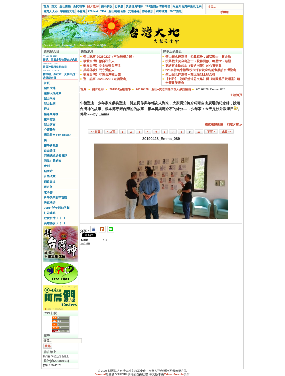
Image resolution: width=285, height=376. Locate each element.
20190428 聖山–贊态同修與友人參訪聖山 (163, 89)
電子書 (48, 192)
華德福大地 (67, 11)
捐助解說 (106, 6)
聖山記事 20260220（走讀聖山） (106, 79)
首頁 (46, 6)
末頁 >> (226, 131)
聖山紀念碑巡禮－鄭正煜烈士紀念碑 (190, 74)
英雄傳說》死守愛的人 (98, 70)
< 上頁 (111, 131)
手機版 (224, 12)
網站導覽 (161, 11)
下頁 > (211, 131)
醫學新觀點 (51, 145)
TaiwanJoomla (174, 374)
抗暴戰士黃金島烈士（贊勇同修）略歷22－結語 (198, 61)
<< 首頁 (95, 131)
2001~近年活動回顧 (56, 208)
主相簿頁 (236, 95)
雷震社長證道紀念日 (55, 66)
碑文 (47, 108)
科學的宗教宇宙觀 (55, 197)
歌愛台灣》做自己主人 (98, 61)
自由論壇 (49, 150)
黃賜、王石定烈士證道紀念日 (60, 59)
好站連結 (49, 213)
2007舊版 (175, 11)
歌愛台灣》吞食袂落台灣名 (102, 65)
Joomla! (100, 374)
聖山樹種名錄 (117, 11)
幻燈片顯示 (234, 124)
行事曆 (119, 6)
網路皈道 (49, 181)
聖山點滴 (49, 103)
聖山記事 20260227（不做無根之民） (109, 56)
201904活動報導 (120, 89)
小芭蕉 (81, 11)
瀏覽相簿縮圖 (214, 124)
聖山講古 (49, 124)
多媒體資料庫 (134, 6)
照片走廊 (93, 6)
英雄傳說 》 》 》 (55, 223)
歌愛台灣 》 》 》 (55, 218)
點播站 (48, 171)
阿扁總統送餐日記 (55, 155)
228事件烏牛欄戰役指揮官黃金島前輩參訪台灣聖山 (200, 70)
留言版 (48, 187)
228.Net (93, 11)
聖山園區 (65, 6)
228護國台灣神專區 (157, 6)
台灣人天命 (50, 11)
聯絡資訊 (147, 11)
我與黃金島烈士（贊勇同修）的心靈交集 (193, 65)
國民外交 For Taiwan (57, 134)
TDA (103, 11)
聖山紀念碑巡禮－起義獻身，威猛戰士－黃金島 (198, 56)
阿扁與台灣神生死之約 (187, 6)
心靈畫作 (49, 129)
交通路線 (134, 11)
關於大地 (49, 88)
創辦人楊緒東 (52, 93)
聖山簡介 (49, 98)
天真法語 (49, 202)
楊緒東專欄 (51, 114)
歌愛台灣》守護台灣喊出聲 (102, 74)
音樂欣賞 (49, 176)
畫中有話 (49, 119)
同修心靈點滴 (52, 160)
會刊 (47, 166)
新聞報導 (79, 6)
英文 (54, 6)
